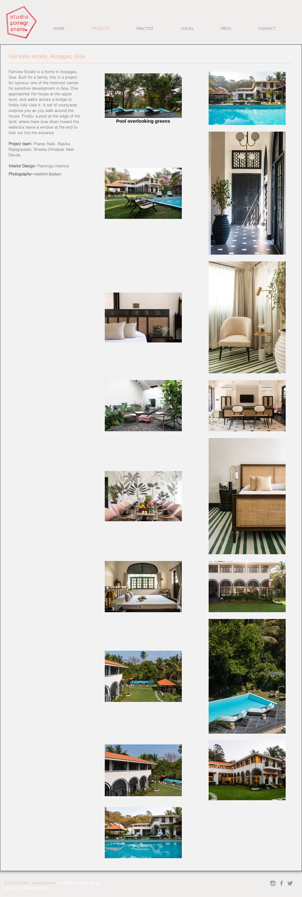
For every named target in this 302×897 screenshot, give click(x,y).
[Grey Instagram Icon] (272, 883)
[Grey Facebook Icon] (281, 883)
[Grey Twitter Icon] (290, 883)
